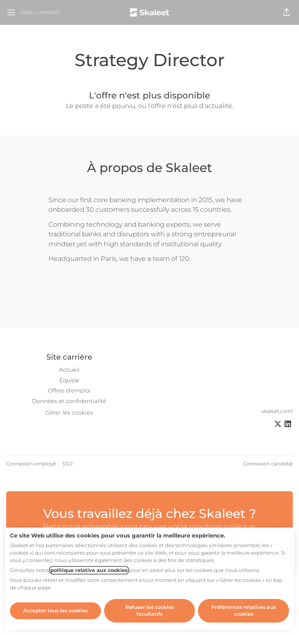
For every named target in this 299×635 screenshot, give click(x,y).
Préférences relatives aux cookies (243, 610)
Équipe (69, 380)
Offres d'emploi (69, 390)
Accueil (69, 369)
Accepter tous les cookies (55, 611)
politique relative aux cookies (89, 570)
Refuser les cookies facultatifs (149, 610)
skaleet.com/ (277, 411)
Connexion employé (31, 464)
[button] (286, 12)
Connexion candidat (268, 464)
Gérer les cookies (69, 412)
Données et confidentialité (69, 401)
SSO (67, 464)
